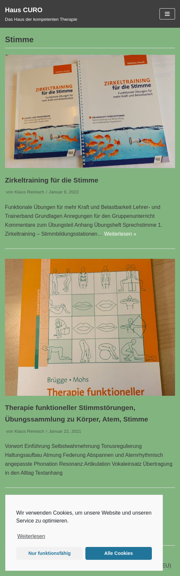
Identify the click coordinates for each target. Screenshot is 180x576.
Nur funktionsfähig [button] (49, 553)
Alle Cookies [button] (118, 553)
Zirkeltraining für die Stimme (51, 180)
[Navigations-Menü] (167, 13)
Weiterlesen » (120, 234)
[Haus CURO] (41, 14)
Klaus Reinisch (29, 191)
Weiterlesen (31, 536)
